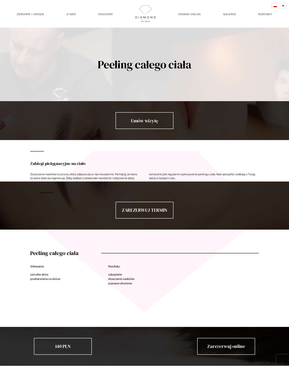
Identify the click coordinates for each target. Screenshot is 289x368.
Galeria (229, 14)
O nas (71, 14)
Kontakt (265, 14)
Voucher (105, 14)
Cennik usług (189, 14)
